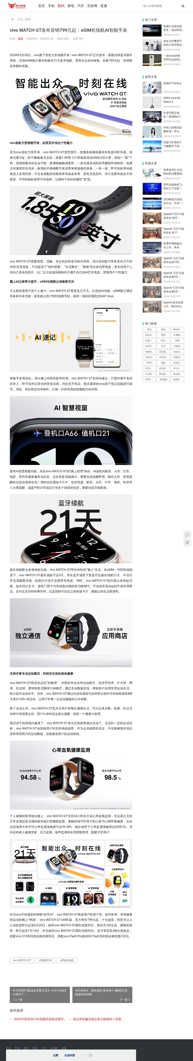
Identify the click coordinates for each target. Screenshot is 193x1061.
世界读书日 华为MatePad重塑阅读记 (172, 173)
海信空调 (149, 346)
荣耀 (177, 340)
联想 (163, 335)
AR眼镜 (163, 379)
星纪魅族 (163, 351)
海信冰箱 (177, 351)
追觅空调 (177, 363)
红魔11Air (150, 340)
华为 (163, 346)
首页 (41, 6)
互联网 (92, 6)
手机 (51, 6)
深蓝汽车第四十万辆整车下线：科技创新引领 (172, 146)
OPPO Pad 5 (150, 379)
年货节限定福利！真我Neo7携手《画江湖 (173, 116)
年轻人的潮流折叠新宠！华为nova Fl (172, 131)
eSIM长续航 (67, 960)
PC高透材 (150, 368)
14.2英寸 (149, 374)
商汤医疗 (163, 374)
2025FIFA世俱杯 (164, 357)
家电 (70, 6)
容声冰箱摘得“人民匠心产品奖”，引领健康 (173, 188)
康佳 (163, 329)
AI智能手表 (45, 960)
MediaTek (178, 329)
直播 (103, 6)
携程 (163, 363)
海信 (149, 329)
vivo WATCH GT (22, 960)
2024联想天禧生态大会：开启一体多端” (172, 203)
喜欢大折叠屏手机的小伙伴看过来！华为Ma (172, 44)
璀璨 (20, 38)
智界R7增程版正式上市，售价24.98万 (172, 247)
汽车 (80, 6)
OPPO (149, 363)
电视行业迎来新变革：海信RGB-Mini (172, 30)
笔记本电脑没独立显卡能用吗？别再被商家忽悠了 (99, 1019)
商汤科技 (163, 368)
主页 (20, 19)
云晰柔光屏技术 (178, 346)
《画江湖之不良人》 (164, 340)
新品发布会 (150, 335)
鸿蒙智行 (149, 351)
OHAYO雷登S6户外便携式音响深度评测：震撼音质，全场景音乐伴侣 (40, 1019)
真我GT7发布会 (172, 83)
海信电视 (177, 374)
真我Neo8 (178, 379)
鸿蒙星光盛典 (178, 357)
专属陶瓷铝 (178, 335)
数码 (61, 6)
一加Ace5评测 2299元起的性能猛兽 (172, 59)
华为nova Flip (178, 368)
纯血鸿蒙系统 (150, 357)
